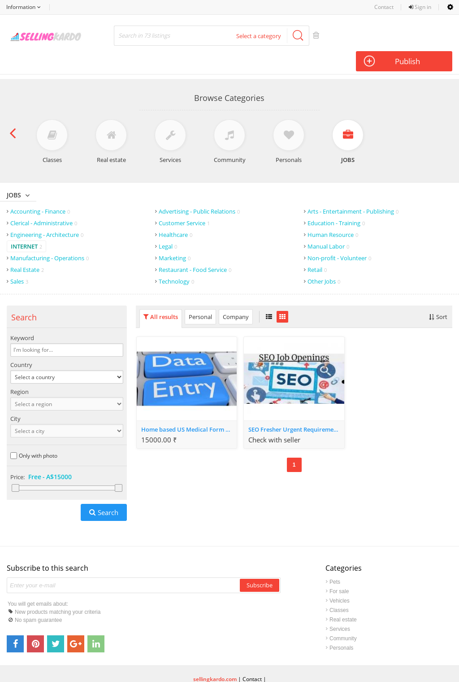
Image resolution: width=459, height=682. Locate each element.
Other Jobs (323, 259)
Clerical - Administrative (43, 201)
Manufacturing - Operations (49, 236)
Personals (341, 626)
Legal (168, 224)
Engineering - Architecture (46, 213)
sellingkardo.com (215, 657)
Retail (317, 248)
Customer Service (184, 201)
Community (343, 616)
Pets (334, 560)
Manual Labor (328, 224)
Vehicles (339, 579)
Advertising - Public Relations (199, 189)
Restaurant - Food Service (195, 248)
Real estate (343, 598)
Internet (26, 224)
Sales (19, 259)
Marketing (175, 236)
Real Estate (27, 248)
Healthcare (175, 213)
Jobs (14, 173)
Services (339, 607)
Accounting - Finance (40, 189)
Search (108, 490)
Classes (339, 588)
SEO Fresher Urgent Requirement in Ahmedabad (296, 407)
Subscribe (260, 563)
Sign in (420, 7)
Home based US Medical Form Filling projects (189, 407)
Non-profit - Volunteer (339, 236)
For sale (339, 569)
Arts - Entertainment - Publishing (352, 189)
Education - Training (336, 201)
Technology (176, 259)
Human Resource (332, 213)
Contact (384, 7)
